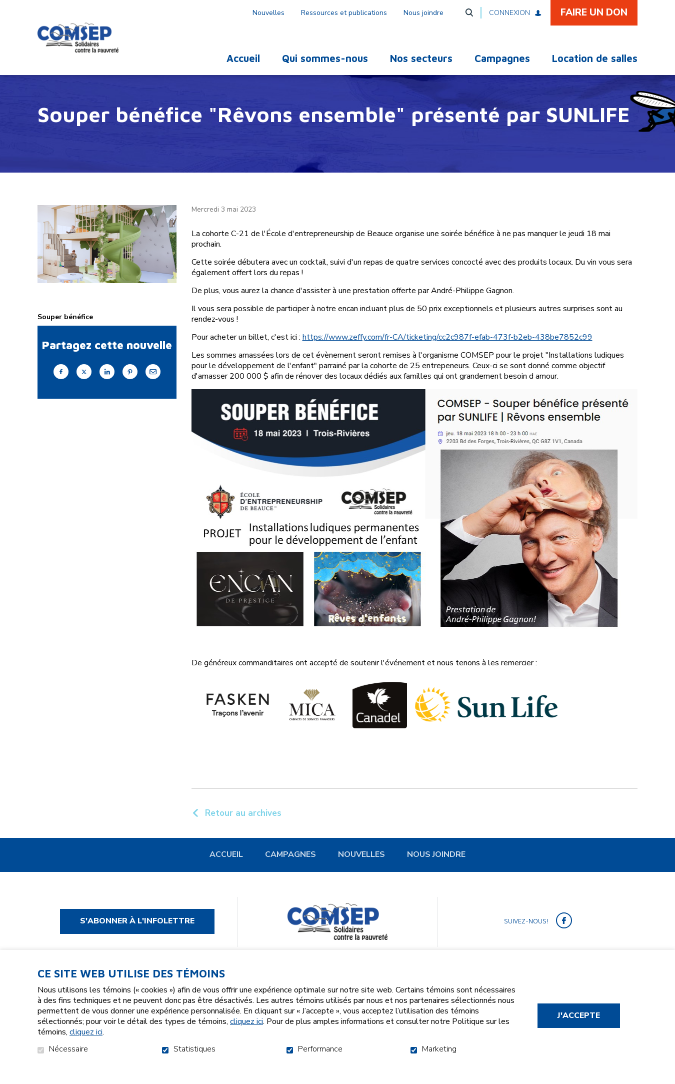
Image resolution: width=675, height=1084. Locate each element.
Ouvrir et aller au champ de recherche (469, 13)
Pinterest (130, 388)
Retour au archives (243, 829)
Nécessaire (68, 1049)
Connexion (509, 13)
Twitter (84, 388)
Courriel (153, 388)
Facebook (61, 388)
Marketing (439, 1049)
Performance (320, 1049)
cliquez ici (246, 1021)
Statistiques (195, 1049)
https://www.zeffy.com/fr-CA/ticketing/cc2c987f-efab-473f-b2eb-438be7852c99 (447, 354)
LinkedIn (107, 388)
